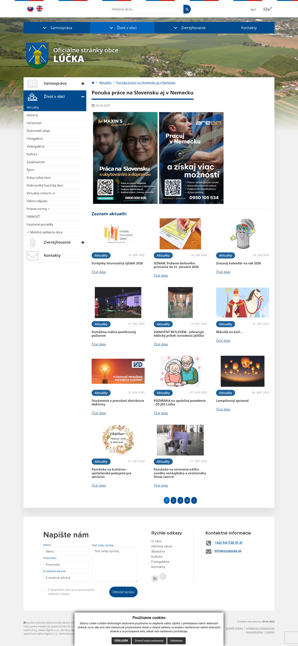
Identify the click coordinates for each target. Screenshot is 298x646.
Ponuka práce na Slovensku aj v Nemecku (145, 83)
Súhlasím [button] (121, 640)
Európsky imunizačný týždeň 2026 (117, 263)
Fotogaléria (35, 138)
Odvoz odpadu (37, 201)
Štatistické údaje (38, 131)
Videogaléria (35, 146)
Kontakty (249, 27)
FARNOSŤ (33, 217)
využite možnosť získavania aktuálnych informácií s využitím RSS (61, 622)
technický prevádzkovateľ (73, 633)
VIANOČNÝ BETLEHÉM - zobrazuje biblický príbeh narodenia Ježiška (179, 334)
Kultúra (32, 154)
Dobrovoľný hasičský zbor (45, 185)
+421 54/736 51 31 (228, 543)
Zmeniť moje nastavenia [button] (149, 640)
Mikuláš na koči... (229, 332)
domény (65, 630)
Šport (31, 170)
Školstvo (158, 551)
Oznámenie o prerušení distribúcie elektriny (118, 402)
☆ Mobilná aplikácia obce (45, 232)
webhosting (30, 630)
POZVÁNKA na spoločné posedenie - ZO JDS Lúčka (179, 402)
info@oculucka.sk (228, 551)
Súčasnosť (34, 123)
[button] (57, 27)
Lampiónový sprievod (232, 401)
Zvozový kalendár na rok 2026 (238, 263)
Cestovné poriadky (40, 224)
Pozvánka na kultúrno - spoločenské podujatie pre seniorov (111, 473)
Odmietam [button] (176, 640)
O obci (156, 541)
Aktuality (33, 107)
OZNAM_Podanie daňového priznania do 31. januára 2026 (176, 265)
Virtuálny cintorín (39, 193)
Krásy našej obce (39, 177)
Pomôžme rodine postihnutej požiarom (114, 334)
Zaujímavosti (36, 162)
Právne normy (38, 209)
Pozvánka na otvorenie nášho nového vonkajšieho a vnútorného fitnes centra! (180, 473)
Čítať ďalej (99, 272)
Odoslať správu (123, 592)
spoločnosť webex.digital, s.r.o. (41, 633)
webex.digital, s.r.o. (48, 630)
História (32, 115)
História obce (161, 546)
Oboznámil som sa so (71, 592)
